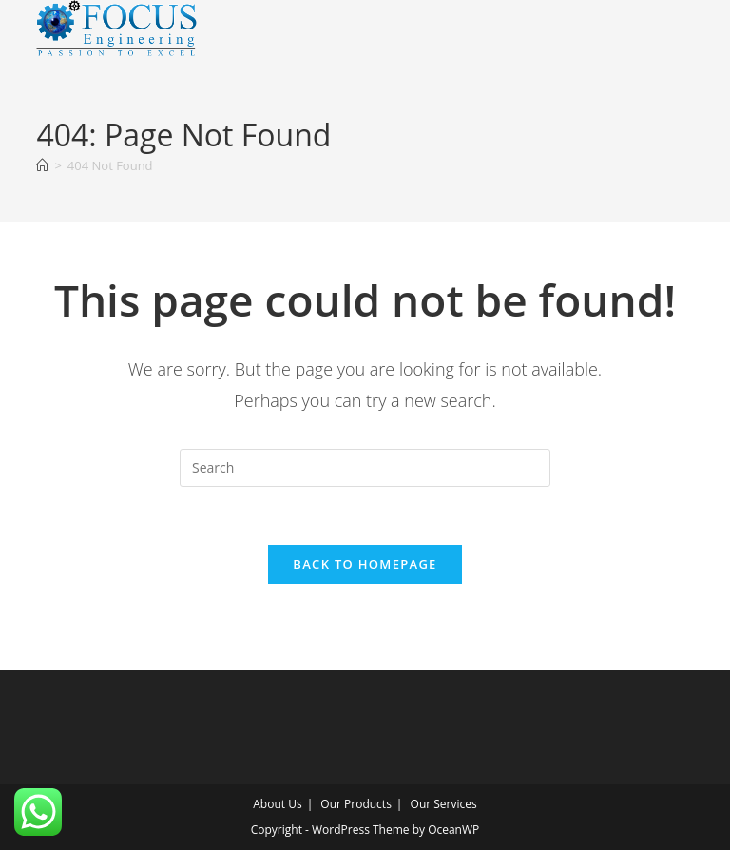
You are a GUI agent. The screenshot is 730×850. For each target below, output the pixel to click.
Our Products (356, 804)
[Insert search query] (365, 468)
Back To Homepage (364, 563)
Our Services (444, 804)
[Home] (42, 165)
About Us (277, 804)
